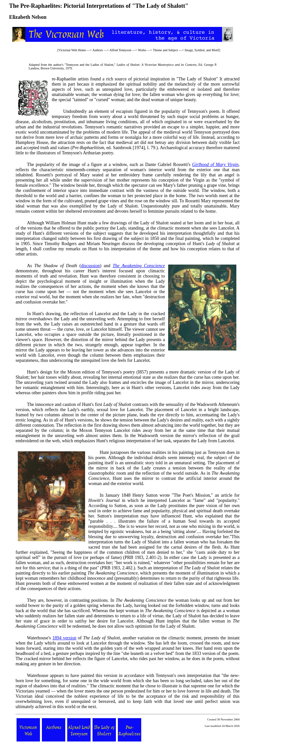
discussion (90, 265)
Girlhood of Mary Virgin (215, 164)
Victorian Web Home (72, 50)
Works (142, 50)
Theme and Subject (165, 50)
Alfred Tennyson (120, 50)
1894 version (64, 637)
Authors (98, 50)
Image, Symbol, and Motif (202, 50)
